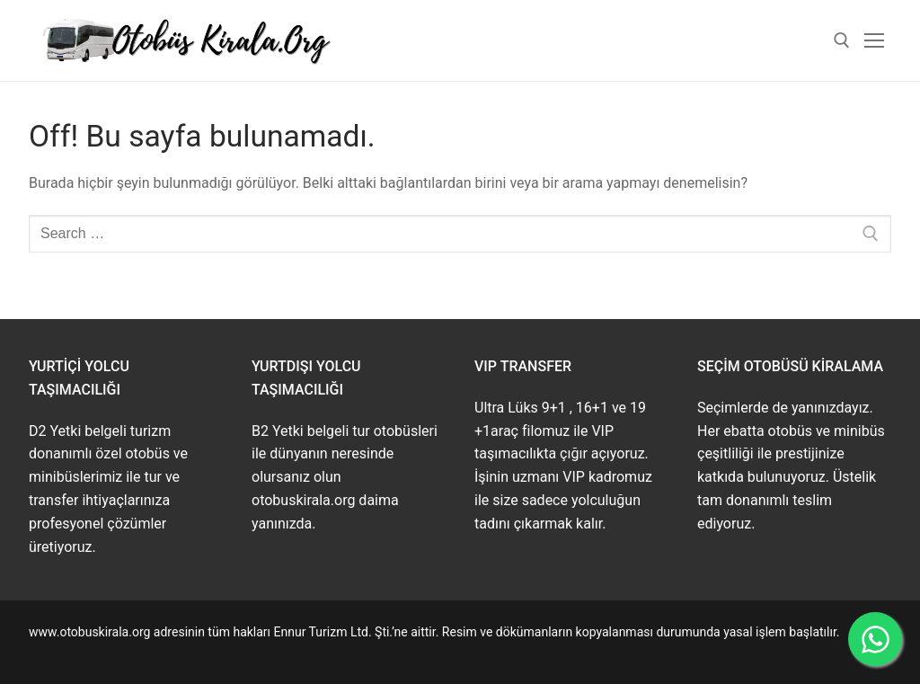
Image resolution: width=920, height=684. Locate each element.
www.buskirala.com (83, 652)
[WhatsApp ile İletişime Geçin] (875, 639)
